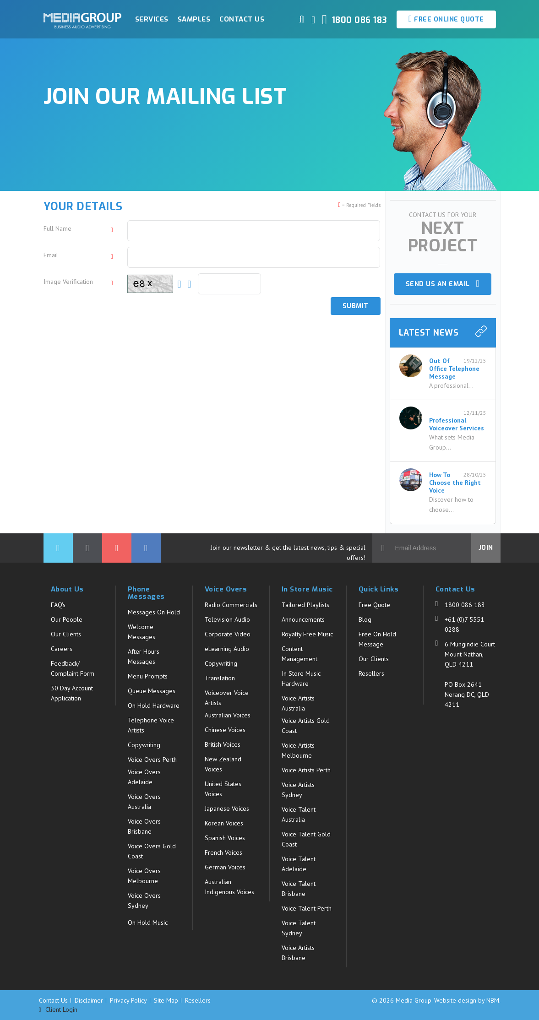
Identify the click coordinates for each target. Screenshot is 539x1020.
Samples (194, 19)
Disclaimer (89, 1000)
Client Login (58, 1009)
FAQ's (58, 605)
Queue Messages (151, 691)
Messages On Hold (154, 612)
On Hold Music (148, 922)
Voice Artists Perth (306, 770)
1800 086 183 (465, 605)
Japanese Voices (227, 808)
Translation (220, 678)
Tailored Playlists (305, 605)
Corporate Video (227, 634)
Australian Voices (227, 715)
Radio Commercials (231, 605)
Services (152, 19)
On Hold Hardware (154, 705)
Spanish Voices (225, 838)
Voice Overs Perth (152, 759)
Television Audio (227, 619)
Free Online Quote (446, 19)
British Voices (222, 744)
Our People (66, 619)
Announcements (303, 619)
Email (51, 255)
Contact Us (241, 19)
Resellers (371, 673)
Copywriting (144, 745)
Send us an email (442, 283)
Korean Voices (224, 823)
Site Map (166, 1000)
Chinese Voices (225, 730)
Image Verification (68, 281)
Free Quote (374, 605)
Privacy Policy (128, 1000)
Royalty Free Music (307, 634)
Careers (61, 649)
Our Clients (66, 634)
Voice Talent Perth (307, 908)
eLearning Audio (227, 649)
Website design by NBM (466, 1000)
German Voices (225, 867)
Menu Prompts (148, 676)
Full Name (57, 228)
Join (486, 547)
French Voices (223, 852)
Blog (365, 619)
